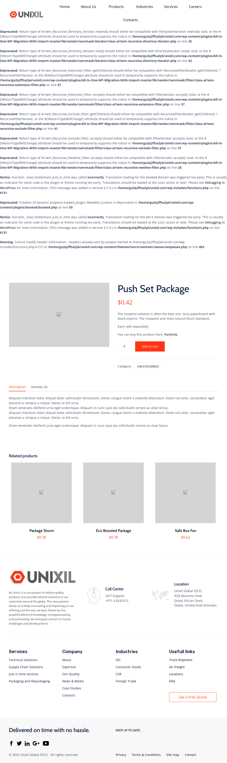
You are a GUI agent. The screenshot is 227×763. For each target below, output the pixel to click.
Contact (190, 753)
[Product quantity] (125, 345)
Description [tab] (17, 385)
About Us (88, 6)
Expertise (69, 665)
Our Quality (70, 672)
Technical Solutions (23, 658)
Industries (144, 6)
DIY (118, 658)
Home (65, 6)
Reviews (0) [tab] (39, 385)
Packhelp (171, 333)
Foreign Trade (126, 679)
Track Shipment (180, 658)
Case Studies (71, 686)
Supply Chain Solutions (26, 665)
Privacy (121, 753)
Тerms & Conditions (146, 753)
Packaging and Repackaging (29, 679)
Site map (172, 753)
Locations (176, 672)
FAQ (172, 679)
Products (116, 6)
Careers (195, 6)
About (66, 658)
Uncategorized (148, 365)
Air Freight (177, 665)
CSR (118, 672)
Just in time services (23, 672)
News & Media (73, 679)
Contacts (130, 19)
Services (171, 6)
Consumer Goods (128, 665)
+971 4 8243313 (116, 599)
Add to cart (150, 344)
